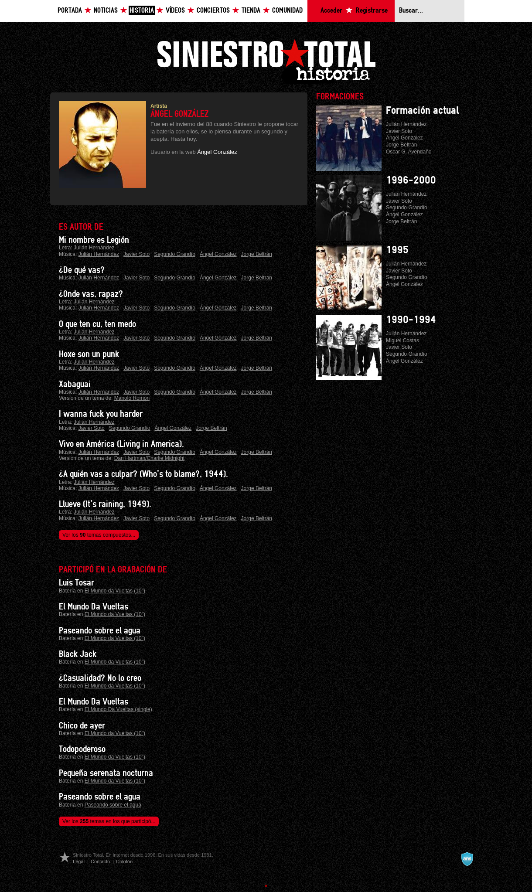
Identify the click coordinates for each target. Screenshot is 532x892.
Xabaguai (75, 384)
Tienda (251, 10)
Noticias (106, 10)
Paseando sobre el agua (99, 631)
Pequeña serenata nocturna (106, 773)
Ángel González (217, 152)
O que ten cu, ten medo (97, 324)
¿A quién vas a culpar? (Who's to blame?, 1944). (143, 474)
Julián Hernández (94, 248)
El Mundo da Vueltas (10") (115, 591)
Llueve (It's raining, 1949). (105, 504)
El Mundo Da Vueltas (93, 607)
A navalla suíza (467, 859)
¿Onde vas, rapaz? (91, 294)
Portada (70, 10)
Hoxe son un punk (89, 354)
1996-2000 (411, 180)
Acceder (331, 10)
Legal (79, 861)
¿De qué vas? (82, 270)
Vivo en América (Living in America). (121, 444)
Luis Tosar (76, 583)
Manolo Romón (132, 398)
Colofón (124, 861)
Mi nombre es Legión (94, 240)
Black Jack (77, 654)
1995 (397, 250)
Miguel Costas (402, 340)
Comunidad (287, 10)
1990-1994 (411, 320)
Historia (142, 10)
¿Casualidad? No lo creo (100, 678)
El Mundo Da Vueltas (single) (118, 709)
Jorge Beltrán (256, 254)
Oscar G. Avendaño (409, 152)
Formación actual (422, 111)
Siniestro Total (266, 60)
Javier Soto (136, 254)
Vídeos (175, 10)
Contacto (100, 861)
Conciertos (213, 10)
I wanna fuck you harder (101, 414)
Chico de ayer (82, 726)
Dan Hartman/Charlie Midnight (149, 458)
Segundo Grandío (174, 254)
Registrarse (372, 10)
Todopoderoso (82, 749)
